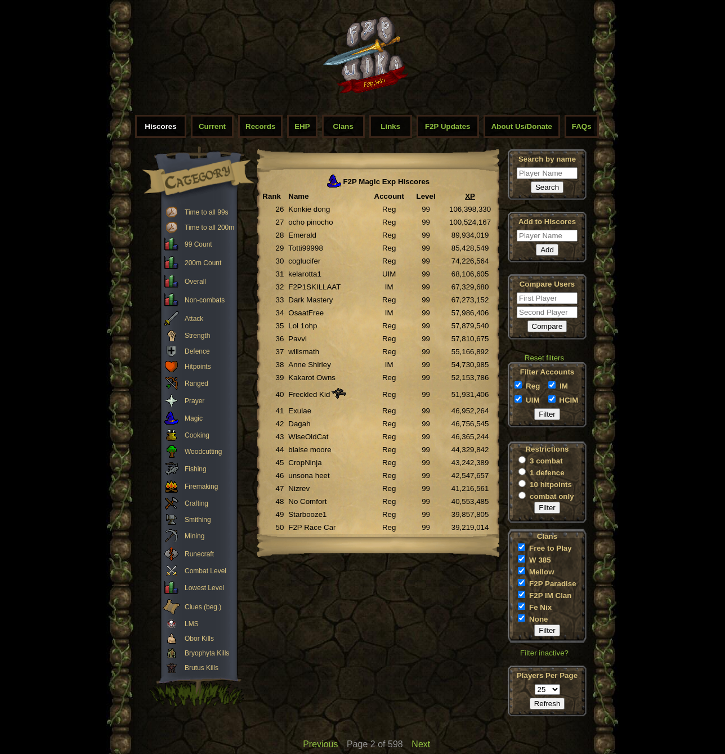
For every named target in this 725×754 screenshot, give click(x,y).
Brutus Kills (201, 668)
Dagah (299, 424)
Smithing (198, 520)
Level (426, 196)
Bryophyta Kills (207, 653)
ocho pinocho (310, 222)
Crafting (196, 503)
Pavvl (297, 338)
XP (470, 196)
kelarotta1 (304, 274)
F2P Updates (448, 126)
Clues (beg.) (203, 607)
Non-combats (205, 300)
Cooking (197, 435)
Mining (194, 536)
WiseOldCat (308, 436)
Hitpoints (198, 367)
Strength (197, 336)
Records (260, 126)
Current (212, 126)
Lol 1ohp (302, 326)
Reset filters (544, 358)
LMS (192, 624)
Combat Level (205, 571)
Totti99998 (305, 248)
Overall (195, 281)
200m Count (203, 263)
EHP (302, 126)
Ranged (196, 383)
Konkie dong (309, 209)
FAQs (582, 126)
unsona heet (308, 475)
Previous (320, 744)
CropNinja (304, 462)
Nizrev (299, 488)
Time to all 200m (209, 227)
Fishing (196, 469)
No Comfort (307, 501)
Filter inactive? (544, 653)
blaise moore (309, 449)
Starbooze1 (307, 514)
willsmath (303, 351)
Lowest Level (204, 588)
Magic (194, 418)
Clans (343, 126)
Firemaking (201, 486)
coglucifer (304, 261)
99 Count (198, 244)
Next (420, 744)
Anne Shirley (309, 364)
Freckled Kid (309, 394)
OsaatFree (306, 313)
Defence (197, 351)
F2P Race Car (311, 527)
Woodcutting (203, 452)
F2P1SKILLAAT (314, 287)
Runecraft (199, 554)
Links (390, 126)
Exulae (299, 411)
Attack (194, 319)
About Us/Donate (521, 126)
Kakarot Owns (311, 377)
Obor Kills (199, 639)
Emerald (302, 235)
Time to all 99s (207, 212)
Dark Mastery (310, 300)
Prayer (194, 401)
